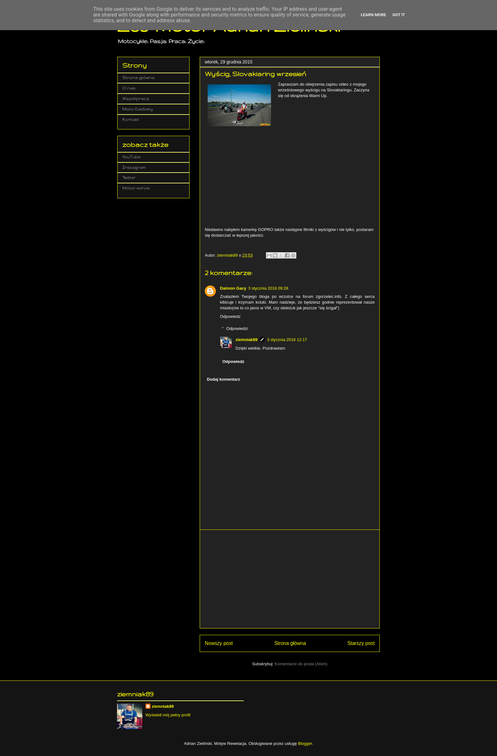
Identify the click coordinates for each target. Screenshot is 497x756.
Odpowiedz (230, 316)
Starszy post (361, 643)
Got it (398, 14)
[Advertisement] (290, 579)
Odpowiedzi (237, 328)
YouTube (131, 157)
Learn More (373, 14)
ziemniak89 (246, 339)
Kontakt (130, 119)
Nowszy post (219, 643)
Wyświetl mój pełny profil (167, 715)
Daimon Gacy (233, 288)
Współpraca (135, 98)
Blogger (305, 743)
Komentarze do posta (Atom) (301, 663)
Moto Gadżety (137, 109)
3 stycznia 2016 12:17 (287, 339)
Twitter (129, 177)
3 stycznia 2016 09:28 (268, 288)
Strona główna (290, 643)
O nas (129, 88)
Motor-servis (136, 188)
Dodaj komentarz (223, 379)
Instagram (134, 167)
